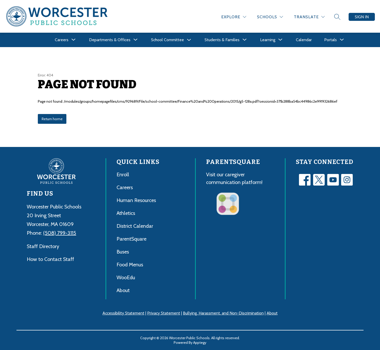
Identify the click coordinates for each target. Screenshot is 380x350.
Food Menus (130, 264)
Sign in (362, 16)
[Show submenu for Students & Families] (222, 40)
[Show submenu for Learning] (267, 40)
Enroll (123, 174)
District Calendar (135, 226)
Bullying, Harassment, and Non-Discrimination (223, 313)
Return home (52, 119)
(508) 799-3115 (59, 233)
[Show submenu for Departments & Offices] (109, 40)
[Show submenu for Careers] (61, 40)
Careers (125, 187)
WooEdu (126, 277)
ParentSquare (131, 239)
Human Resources (136, 200)
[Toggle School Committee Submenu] (189, 40)
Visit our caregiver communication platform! (234, 178)
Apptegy (199, 342)
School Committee (167, 39)
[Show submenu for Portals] (330, 40)
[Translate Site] (309, 17)
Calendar (304, 39)
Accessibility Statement (123, 313)
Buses (123, 252)
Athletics (126, 213)
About (123, 290)
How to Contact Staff (50, 259)
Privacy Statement (163, 313)
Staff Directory (43, 246)
